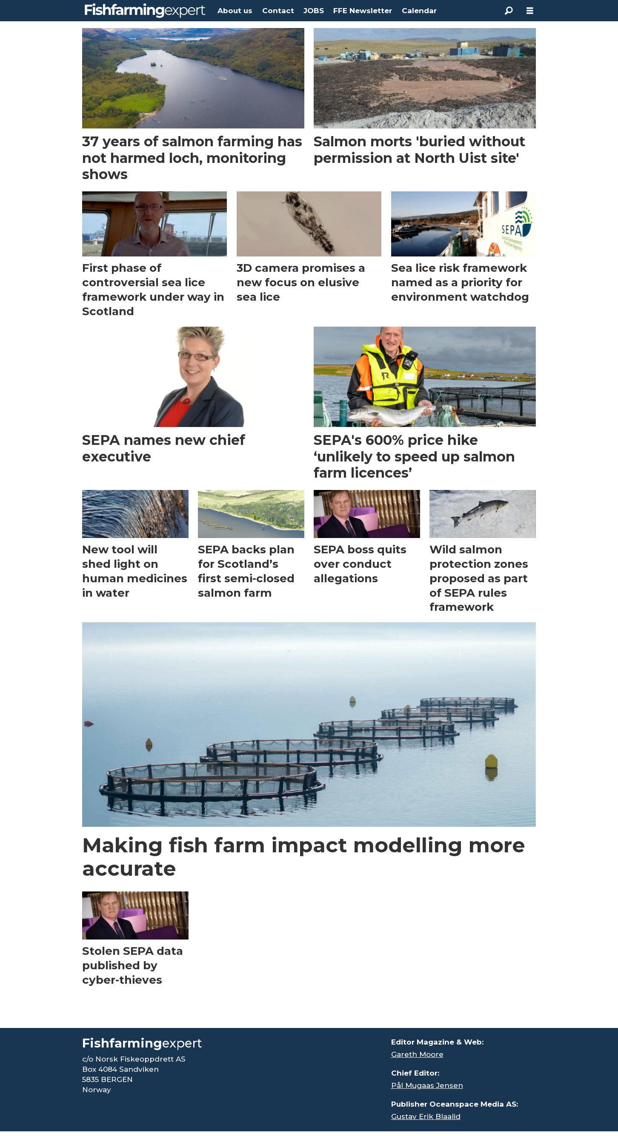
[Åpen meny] (530, 10)
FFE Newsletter (362, 10)
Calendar (419, 10)
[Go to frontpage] (145, 10)
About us (234, 10)
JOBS (313, 10)
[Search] (508, 10)
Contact (278, 10)
